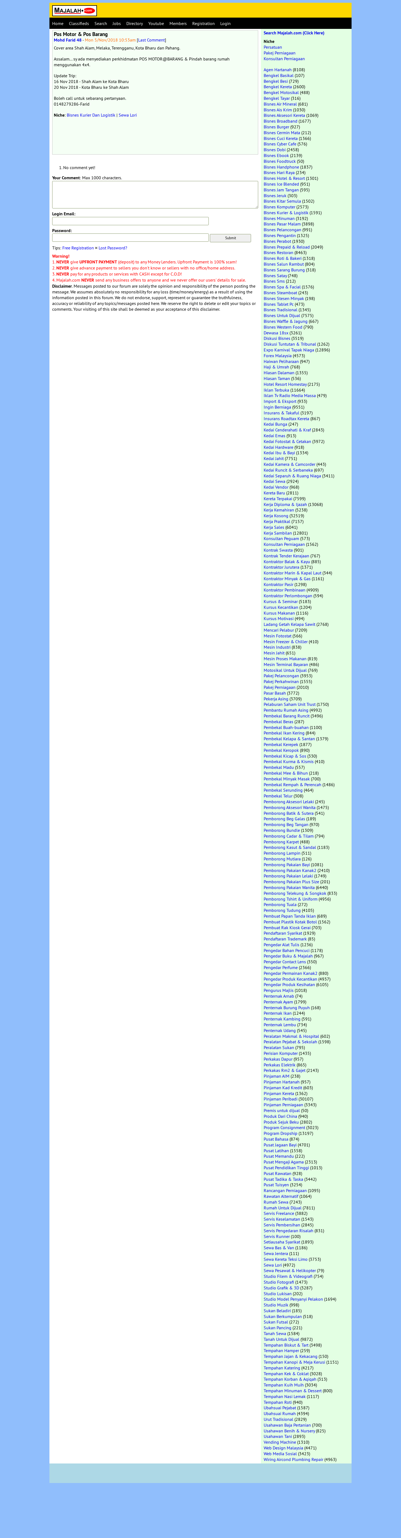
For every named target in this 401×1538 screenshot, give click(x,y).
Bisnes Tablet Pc (279, 304)
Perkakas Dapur (278, 1059)
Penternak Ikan (278, 1013)
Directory (134, 23)
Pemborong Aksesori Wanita (290, 807)
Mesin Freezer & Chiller (286, 641)
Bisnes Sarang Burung (284, 270)
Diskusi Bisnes (277, 338)
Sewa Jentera (276, 1253)
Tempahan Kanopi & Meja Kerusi (294, 1362)
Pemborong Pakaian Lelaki (288, 876)
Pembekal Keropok (281, 750)
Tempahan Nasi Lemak (285, 1396)
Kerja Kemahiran (279, 510)
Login (225, 23)
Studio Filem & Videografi (288, 1276)
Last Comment (151, 40)
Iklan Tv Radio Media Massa (290, 395)
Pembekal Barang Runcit (287, 716)
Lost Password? (113, 248)
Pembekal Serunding (283, 790)
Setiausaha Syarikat (282, 1242)
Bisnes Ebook (276, 155)
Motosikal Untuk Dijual (285, 670)
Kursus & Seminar (281, 601)
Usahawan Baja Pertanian (287, 1425)
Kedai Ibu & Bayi (279, 452)
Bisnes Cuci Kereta (281, 138)
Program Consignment (284, 1127)
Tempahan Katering (282, 1368)
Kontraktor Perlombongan (288, 595)
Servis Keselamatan (282, 1219)
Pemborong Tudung (282, 910)
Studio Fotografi (279, 1282)
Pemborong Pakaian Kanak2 (290, 870)
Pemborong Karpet (281, 841)
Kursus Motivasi (279, 618)
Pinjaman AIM (276, 1076)
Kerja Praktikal (277, 521)
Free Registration (78, 248)
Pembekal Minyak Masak (287, 779)
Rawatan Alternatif (281, 1196)
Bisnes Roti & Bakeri (283, 258)
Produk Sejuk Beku (281, 1122)
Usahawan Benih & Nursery (289, 1431)
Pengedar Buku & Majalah (288, 956)
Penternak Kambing (282, 1019)
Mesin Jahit (274, 653)
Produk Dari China (280, 1116)
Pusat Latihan (276, 1150)
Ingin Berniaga (277, 407)
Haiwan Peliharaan (281, 361)
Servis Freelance (279, 1213)
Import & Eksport (280, 401)
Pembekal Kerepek (281, 744)
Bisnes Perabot (277, 241)
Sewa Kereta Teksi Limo (286, 1259)
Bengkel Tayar (277, 98)
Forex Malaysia (278, 355)
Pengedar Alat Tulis (281, 944)
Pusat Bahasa (276, 1139)
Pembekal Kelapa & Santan (289, 738)
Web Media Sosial (280, 1453)
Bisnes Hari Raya (279, 172)
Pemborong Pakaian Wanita (289, 887)
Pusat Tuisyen (276, 1184)
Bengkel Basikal (279, 75)
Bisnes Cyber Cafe (280, 144)
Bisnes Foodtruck (280, 161)
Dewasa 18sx (276, 332)
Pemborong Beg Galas (284, 818)
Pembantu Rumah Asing (286, 710)
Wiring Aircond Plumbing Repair (293, 1459)
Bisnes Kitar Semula (282, 201)
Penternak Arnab (279, 996)
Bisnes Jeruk (275, 195)
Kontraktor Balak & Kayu (287, 561)
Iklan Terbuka (276, 390)
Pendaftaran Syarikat (283, 933)
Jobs (117, 23)
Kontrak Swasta (278, 550)
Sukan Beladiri (277, 1310)
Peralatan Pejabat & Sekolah (290, 1041)
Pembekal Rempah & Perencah (292, 784)
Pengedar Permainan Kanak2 (291, 973)
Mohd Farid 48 (68, 40)
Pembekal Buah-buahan (286, 727)
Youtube (156, 23)
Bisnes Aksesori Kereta (284, 115)
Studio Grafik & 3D (281, 1288)
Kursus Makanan (279, 613)
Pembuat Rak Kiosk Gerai (287, 927)
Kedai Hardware (278, 447)
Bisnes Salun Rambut (284, 264)
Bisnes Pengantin (280, 235)
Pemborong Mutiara (282, 859)
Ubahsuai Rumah (280, 1413)
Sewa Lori (128, 115)
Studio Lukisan (278, 1293)
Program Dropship (280, 1133)
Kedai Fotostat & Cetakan (287, 441)
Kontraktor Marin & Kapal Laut (292, 573)
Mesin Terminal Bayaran (286, 664)
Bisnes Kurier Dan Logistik (91, 115)
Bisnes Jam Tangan (281, 189)
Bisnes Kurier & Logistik (286, 212)
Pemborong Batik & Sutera (289, 813)
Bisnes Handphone (281, 167)
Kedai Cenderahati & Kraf (287, 430)
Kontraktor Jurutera (281, 567)
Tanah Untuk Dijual (281, 1339)
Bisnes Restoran (278, 252)
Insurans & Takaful (281, 413)
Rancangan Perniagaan (285, 1190)
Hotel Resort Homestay (285, 384)
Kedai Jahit (274, 458)
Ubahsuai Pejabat (280, 1407)
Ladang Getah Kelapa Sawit (289, 624)
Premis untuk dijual (282, 1110)
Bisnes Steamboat (280, 292)
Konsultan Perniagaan (284, 58)
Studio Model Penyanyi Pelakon (293, 1299)
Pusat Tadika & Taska (283, 1179)
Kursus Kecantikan (281, 607)
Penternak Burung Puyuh (287, 1007)
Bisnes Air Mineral (280, 104)
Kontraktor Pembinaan (284, 590)
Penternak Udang (280, 1030)
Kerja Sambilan (278, 533)
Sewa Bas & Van (279, 1247)
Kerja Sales (274, 527)
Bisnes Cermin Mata (282, 132)
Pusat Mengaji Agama (284, 1162)
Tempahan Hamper (281, 1350)
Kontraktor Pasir (278, 584)
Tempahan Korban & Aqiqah (290, 1379)
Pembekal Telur (278, 796)
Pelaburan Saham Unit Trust (290, 704)
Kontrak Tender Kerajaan (286, 555)
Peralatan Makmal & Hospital (291, 1036)
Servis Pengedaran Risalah (288, 1230)
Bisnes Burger (276, 127)
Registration (203, 23)
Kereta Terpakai (278, 498)
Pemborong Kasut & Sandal (290, 847)
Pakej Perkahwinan (281, 681)
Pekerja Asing (276, 698)
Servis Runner (277, 1236)
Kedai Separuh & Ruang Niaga (292, 475)
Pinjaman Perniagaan (283, 1104)
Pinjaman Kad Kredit (283, 1087)
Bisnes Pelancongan (282, 229)
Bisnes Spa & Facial (282, 287)
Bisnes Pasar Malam (282, 224)
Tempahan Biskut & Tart (286, 1345)
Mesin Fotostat (277, 636)
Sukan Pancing (277, 1327)
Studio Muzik (276, 1305)
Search (100, 23)
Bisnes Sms (274, 281)
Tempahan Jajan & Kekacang (291, 1356)
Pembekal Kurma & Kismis (289, 761)
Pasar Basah (275, 693)
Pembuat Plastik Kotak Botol (290, 922)
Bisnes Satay (275, 275)
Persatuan (273, 47)
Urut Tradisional (278, 1419)
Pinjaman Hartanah (282, 1082)
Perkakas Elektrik (280, 1064)
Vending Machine (280, 1442)
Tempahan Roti (278, 1402)
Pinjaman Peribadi (280, 1099)
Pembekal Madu (279, 767)
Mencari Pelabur (279, 630)
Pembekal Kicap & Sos (285, 756)
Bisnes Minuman (279, 218)
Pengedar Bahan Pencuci (287, 950)
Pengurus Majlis (279, 990)
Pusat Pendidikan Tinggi (286, 1167)
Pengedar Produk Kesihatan (289, 984)
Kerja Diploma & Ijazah (285, 504)
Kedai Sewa (274, 481)
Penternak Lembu (280, 1024)
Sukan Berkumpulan (283, 1316)
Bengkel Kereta (278, 86)
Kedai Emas (274, 435)
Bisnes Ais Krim (278, 109)
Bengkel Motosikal (281, 92)
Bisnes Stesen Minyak (284, 298)
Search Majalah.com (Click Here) (294, 33)
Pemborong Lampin (282, 853)
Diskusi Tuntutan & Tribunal (290, 344)
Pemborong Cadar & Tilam (289, 836)
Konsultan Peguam (281, 538)
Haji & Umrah (276, 367)
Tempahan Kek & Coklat (286, 1373)
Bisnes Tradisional (280, 309)
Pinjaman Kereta (279, 1093)
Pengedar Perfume (281, 967)
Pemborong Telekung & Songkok (295, 893)
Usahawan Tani (278, 1436)
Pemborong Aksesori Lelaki (289, 801)
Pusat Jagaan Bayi (280, 1145)
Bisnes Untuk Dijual (282, 315)
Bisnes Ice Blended (281, 184)
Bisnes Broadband (280, 121)
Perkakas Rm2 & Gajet (284, 1070)
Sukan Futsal (276, 1322)
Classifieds (79, 23)
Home (57, 23)
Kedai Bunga (275, 424)
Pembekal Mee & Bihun (286, 773)
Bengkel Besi (276, 81)
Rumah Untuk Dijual (283, 1207)
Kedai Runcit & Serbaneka (288, 470)
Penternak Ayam (278, 1002)
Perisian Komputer (281, 1053)
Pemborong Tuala (280, 904)
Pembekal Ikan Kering (284, 733)
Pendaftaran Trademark (285, 939)
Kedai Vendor (276, 487)
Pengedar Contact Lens (285, 961)
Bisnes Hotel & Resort (284, 178)
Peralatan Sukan (279, 1047)
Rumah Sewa (276, 1202)
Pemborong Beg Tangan (286, 824)
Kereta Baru (274, 493)
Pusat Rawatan (277, 1173)
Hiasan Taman (277, 378)
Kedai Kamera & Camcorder (289, 464)
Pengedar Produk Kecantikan (290, 979)
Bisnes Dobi (275, 149)
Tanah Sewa (275, 1333)
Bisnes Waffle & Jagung (286, 321)
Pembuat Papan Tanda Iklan (290, 916)
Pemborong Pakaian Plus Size (291, 881)
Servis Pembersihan (282, 1225)
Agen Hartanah (278, 69)
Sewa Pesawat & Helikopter (290, 1270)
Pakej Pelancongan (281, 675)
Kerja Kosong (276, 515)
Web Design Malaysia (283, 1448)
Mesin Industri (277, 647)
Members (178, 23)
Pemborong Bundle (282, 830)
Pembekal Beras (278, 721)
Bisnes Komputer (279, 207)
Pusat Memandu (279, 1156)
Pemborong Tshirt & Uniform (291, 899)
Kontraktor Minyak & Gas (287, 578)
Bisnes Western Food (283, 327)
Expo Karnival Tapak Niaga (289, 350)
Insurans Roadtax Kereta (286, 418)
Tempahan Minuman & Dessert (293, 1390)
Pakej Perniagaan (280, 53)
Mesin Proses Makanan (285, 658)
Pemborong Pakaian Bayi (287, 864)
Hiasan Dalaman (279, 372)
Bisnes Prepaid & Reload (287, 247)
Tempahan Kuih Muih (284, 1385)
